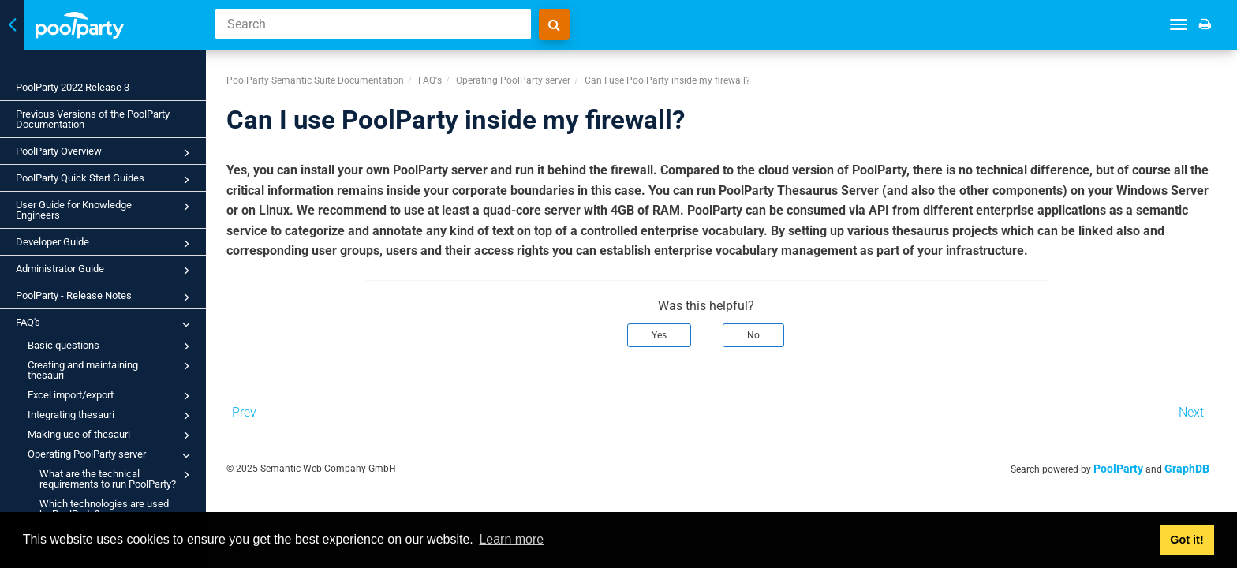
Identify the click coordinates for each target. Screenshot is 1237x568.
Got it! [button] (1186, 539)
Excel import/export (111, 396)
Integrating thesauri (111, 415)
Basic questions (111, 346)
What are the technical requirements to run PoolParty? (117, 478)
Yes (674, 330)
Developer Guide (105, 243)
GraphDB (1202, 464)
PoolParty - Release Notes (105, 297)
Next (1207, 407)
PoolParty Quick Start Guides (105, 180)
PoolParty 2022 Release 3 (72, 87)
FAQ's (105, 324)
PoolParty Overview (105, 153)
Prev (259, 407)
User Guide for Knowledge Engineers (105, 209)
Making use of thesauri (111, 435)
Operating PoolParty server (111, 455)
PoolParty (1134, 464)
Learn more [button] (511, 539)
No (769, 330)
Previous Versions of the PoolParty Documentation (93, 119)
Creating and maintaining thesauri (111, 369)
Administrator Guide (105, 270)
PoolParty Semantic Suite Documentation (330, 75)
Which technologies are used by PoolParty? (104, 509)
